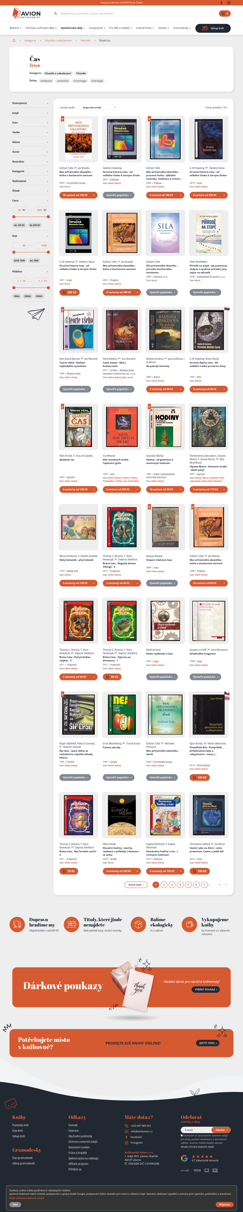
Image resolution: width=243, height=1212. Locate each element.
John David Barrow (69, 358)
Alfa (199, 376)
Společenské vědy (71, 28)
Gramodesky (180, 28)
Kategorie (30, 40)
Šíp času (76, 754)
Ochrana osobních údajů (82, 1141)
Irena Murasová (219, 649)
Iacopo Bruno (207, 459)
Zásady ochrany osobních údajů (197, 1146)
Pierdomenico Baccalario (203, 455)
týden (28, 296)
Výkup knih (18, 1136)
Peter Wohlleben (198, 261)
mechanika (63, 80)
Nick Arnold (65, 455)
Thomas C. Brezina (113, 555)
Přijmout (224, 1204)
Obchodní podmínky (80, 1136)
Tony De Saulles (84, 455)
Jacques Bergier (154, 555)
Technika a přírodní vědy (39, 28)
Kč (24, 210)
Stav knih (17, 1130)
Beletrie (14, 28)
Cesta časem (114, 364)
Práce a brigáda (77, 1152)
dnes (16, 296)
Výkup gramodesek (23, 1163)
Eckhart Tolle (66, 167)
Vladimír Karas (217, 167)
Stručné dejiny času (208, 364)
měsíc (39, 296)
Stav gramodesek (22, 1157)
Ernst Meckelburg (112, 743)
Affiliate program (78, 1163)
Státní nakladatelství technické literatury (160, 476)
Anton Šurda (212, 358)
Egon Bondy (196, 743)
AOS (112, 474)
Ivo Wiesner (109, 455)
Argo (199, 182)
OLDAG (70, 761)
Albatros (158, 858)
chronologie (80, 80)
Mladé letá (72, 570)
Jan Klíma (220, 843)
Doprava (73, 1130)
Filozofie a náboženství (58, 40)
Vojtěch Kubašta (89, 555)
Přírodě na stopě (209, 269)
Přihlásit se (74, 1169)
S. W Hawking (197, 167)
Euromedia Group (76, 182)
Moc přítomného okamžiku (75, 173)
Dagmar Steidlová (127, 559)
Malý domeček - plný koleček (76, 559)
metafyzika (46, 80)
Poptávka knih (20, 1125)
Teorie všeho (72, 364)
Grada (113, 858)
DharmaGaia (203, 765)
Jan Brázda (83, 167)
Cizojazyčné (96, 28)
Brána (157, 376)
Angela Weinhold (155, 843)
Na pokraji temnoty (157, 366)
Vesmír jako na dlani (207, 849)
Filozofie (85, 40)
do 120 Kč (19, 225)
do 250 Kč (35, 225)
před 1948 (19, 260)
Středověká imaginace (203, 653)
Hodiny (159, 461)
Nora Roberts (110, 358)
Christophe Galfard (200, 843)
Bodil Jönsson (153, 649)
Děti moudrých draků (116, 461)
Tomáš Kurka (133, 743)
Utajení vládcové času (159, 559)
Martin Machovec (217, 743)
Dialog (113, 761)
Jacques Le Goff (198, 649)
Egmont (71, 477)
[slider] (13, 216)
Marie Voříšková (68, 555)
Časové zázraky (112, 747)
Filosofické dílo (206, 751)
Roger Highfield (67, 743)
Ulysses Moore (208, 468)
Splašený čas (66, 459)
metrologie (97, 80)
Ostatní (162, 28)
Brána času (119, 565)
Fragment (115, 570)
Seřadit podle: (67, 107)
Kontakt (73, 1125)
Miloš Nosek (109, 843)
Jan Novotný (91, 358)
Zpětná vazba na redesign (83, 1158)
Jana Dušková (175, 358)
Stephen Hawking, (112, 167)
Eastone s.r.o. (161, 276)
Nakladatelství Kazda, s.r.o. (211, 276)
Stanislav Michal (154, 455)
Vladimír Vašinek (72, 746)
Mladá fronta (73, 373)
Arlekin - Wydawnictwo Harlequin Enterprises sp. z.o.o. (119, 372)
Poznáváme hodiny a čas (162, 853)
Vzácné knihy (144, 28)
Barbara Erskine (154, 358)
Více (15, 1204)
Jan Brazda (127, 261)
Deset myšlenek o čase (159, 653)
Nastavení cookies (79, 1147)
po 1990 (34, 260)
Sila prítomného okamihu (162, 269)
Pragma (158, 182)
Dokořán (114, 179)
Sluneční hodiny (121, 851)
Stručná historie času (121, 173)
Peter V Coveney (86, 743)
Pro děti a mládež (119, 28)
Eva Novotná (128, 358)
